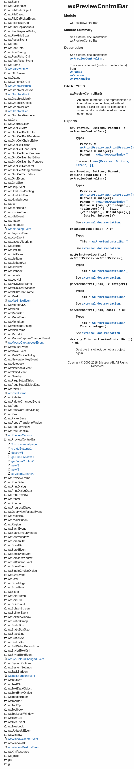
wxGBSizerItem (18, 69)
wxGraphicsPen (18, 111)
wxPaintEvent (17, 393)
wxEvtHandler (80, 79)
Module (70, 15)
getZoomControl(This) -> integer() (98, 284)
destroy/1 (17, 452)
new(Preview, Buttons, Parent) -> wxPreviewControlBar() (98, 130)
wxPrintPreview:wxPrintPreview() (107, 147)
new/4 (15, 469)
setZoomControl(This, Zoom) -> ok (98, 310)
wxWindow (77, 75)
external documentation (101, 222)
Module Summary (78, 30)
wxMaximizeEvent (19, 300)
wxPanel (76, 72)
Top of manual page (24, 444)
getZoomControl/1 (23, 461)
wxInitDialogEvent (19, 229)
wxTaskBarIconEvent (21, 675)
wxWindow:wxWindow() (112, 154)
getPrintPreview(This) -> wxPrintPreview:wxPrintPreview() (97, 256)
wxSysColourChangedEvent (26, 659)
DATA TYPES (74, 86)
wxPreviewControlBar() (110, 241)
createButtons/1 (21, 448)
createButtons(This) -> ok (91, 229)
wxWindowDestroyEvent (23, 747)
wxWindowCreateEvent (23, 739)
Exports (70, 121)
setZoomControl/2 (22, 473)
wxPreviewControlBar (86, 58)
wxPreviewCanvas (20, 435)
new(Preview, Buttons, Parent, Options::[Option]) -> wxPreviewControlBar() (95, 175)
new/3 (15, 465)
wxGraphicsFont (18, 94)
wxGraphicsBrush (19, 85)
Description (73, 48)
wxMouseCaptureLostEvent (26, 342)
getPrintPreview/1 (22, 457)
